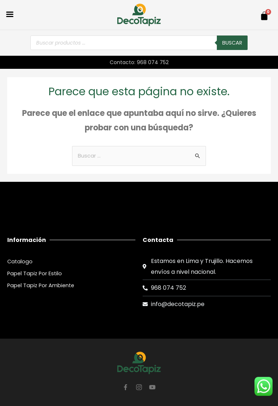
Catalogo (20, 261)
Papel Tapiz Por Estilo (34, 273)
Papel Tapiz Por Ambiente (40, 285)
